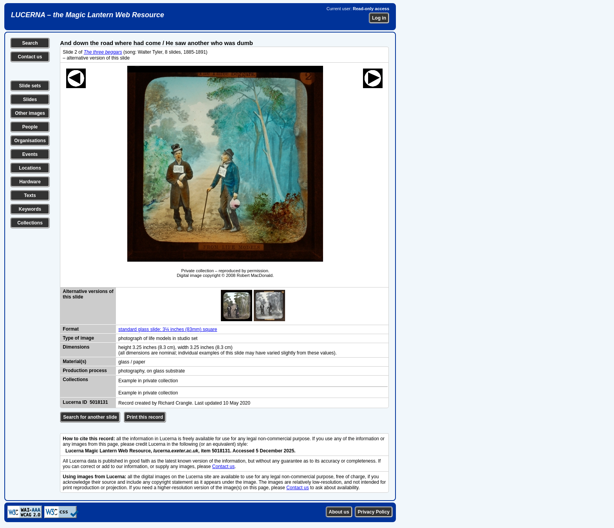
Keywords (30, 209)
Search (30, 43)
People (30, 127)
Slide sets (30, 86)
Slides (30, 99)
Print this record (145, 417)
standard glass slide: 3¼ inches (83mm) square (167, 329)
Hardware (30, 181)
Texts (30, 195)
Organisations (30, 140)
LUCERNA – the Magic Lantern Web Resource (87, 15)
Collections (30, 223)
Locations (30, 168)
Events (30, 154)
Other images (30, 113)
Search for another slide (90, 417)
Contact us (30, 57)
